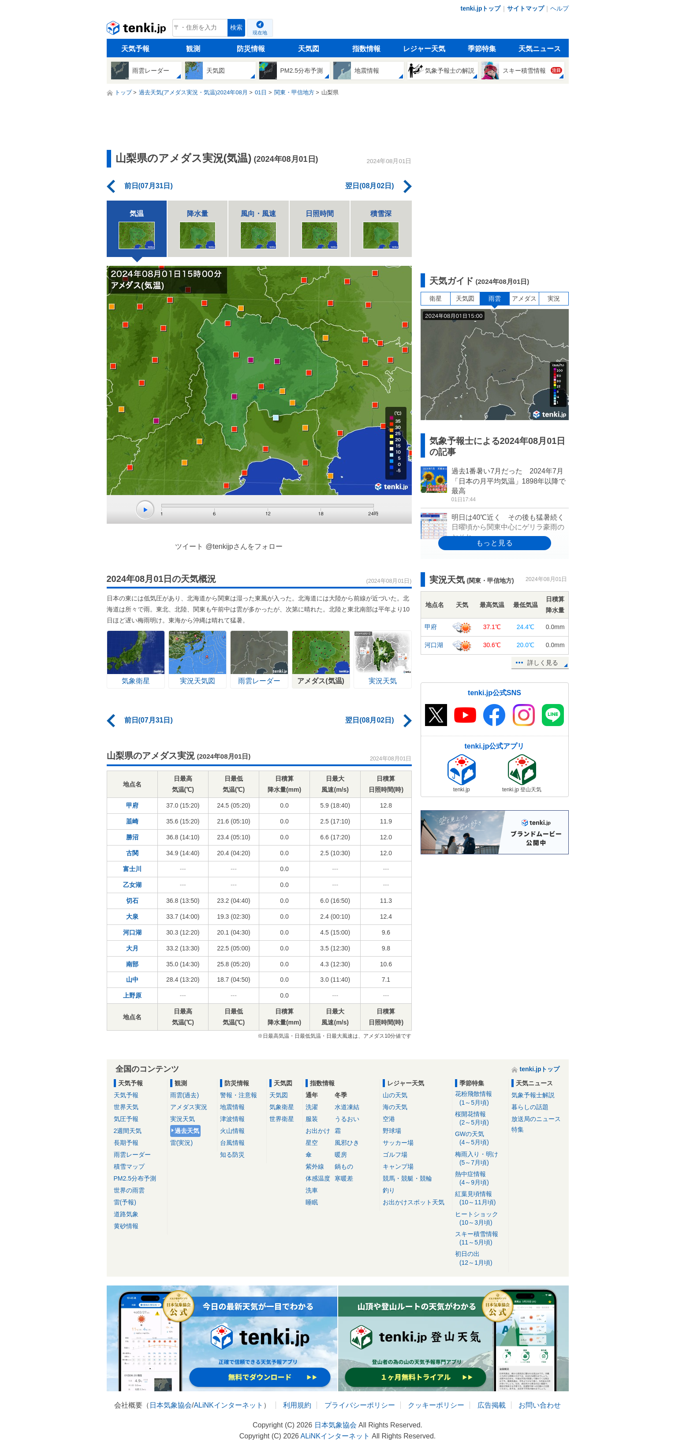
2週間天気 (128, 1130)
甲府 (132, 805)
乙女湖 (132, 884)
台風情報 (232, 1142)
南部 (132, 964)
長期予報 (126, 1142)
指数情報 (366, 48)
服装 (312, 1118)
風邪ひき (347, 1142)
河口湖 (132, 932)
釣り (389, 1190)
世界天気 (126, 1106)
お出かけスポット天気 (413, 1202)
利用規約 (297, 1405)
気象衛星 (281, 1106)
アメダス (524, 298)
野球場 (392, 1130)
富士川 (132, 868)
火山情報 (232, 1130)
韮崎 (132, 821)
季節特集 (482, 48)
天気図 (308, 48)
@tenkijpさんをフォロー (244, 546)
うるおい (347, 1118)
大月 (132, 948)
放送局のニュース (536, 1118)
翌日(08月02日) (369, 186)
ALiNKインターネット (228, 1405)
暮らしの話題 (529, 1106)
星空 (312, 1142)
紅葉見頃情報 (480, 1198)
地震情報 (232, 1106)
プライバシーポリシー (359, 1405)
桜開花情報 (480, 1118)
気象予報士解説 (533, 1095)
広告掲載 (491, 1405)
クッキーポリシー (436, 1405)
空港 (389, 1118)
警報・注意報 (238, 1095)
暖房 (341, 1154)
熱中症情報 (480, 1178)
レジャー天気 (424, 48)
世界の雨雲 (129, 1190)
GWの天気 (480, 1138)
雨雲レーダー (132, 1154)
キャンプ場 (398, 1166)
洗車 (312, 1190)
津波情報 (232, 1118)
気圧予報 (126, 1118)
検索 (236, 27)
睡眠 (312, 1202)
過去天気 (187, 1130)
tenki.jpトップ (480, 8)
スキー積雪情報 (480, 1238)
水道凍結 (347, 1106)
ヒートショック (480, 1219)
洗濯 (312, 1106)
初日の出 (480, 1258)
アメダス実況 (188, 1106)
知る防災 (232, 1154)
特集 (517, 1129)
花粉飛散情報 (480, 1098)
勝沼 (132, 837)
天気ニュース (539, 48)
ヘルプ (559, 8)
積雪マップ (129, 1166)
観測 (193, 48)
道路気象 (126, 1214)
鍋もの (344, 1166)
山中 (132, 979)
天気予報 (135, 48)
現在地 (260, 32)
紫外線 (315, 1166)
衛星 (435, 298)
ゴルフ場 (395, 1154)
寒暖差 (344, 1178)
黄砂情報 (126, 1225)
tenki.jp (137, 30)
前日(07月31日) (148, 186)
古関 (132, 853)
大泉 (132, 916)
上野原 (132, 995)
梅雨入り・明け (480, 1159)
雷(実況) (181, 1142)
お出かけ (318, 1130)
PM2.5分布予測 (135, 1178)
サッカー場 (398, 1142)
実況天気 (182, 1118)
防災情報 (251, 48)
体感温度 (318, 1178)
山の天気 (395, 1095)
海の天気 (395, 1106)
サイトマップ (525, 8)
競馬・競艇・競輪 (407, 1178)
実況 (554, 298)
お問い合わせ (539, 1405)
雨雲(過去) (184, 1095)
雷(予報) (125, 1202)
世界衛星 (281, 1118)
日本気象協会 (170, 1405)
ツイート (189, 546)
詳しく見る (542, 662)
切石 (132, 900)
